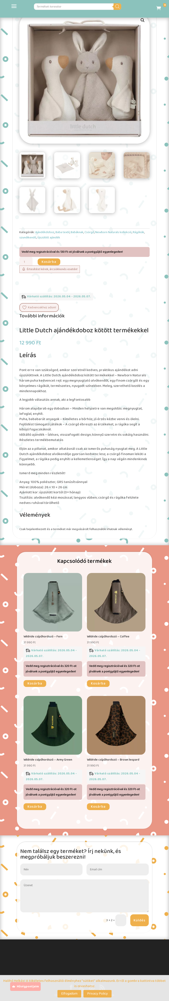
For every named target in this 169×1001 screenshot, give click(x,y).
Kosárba (49, 262)
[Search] (131, 6)
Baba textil (62, 232)
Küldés (139, 920)
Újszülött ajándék (48, 237)
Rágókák (138, 232)
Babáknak (77, 232)
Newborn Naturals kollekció (113, 232)
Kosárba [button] (35, 683)
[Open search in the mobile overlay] (76, 6)
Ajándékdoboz (44, 232)
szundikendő (27, 237)
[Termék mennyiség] (26, 262)
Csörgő (89, 232)
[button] (143, 20)
